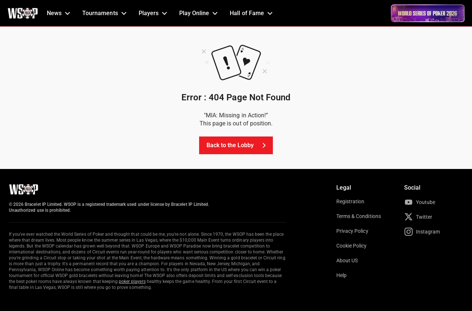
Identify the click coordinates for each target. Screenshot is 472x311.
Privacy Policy (352, 231)
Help (341, 275)
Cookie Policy (351, 246)
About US (347, 260)
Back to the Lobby (237, 145)
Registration (350, 201)
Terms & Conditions (358, 216)
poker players (132, 281)
